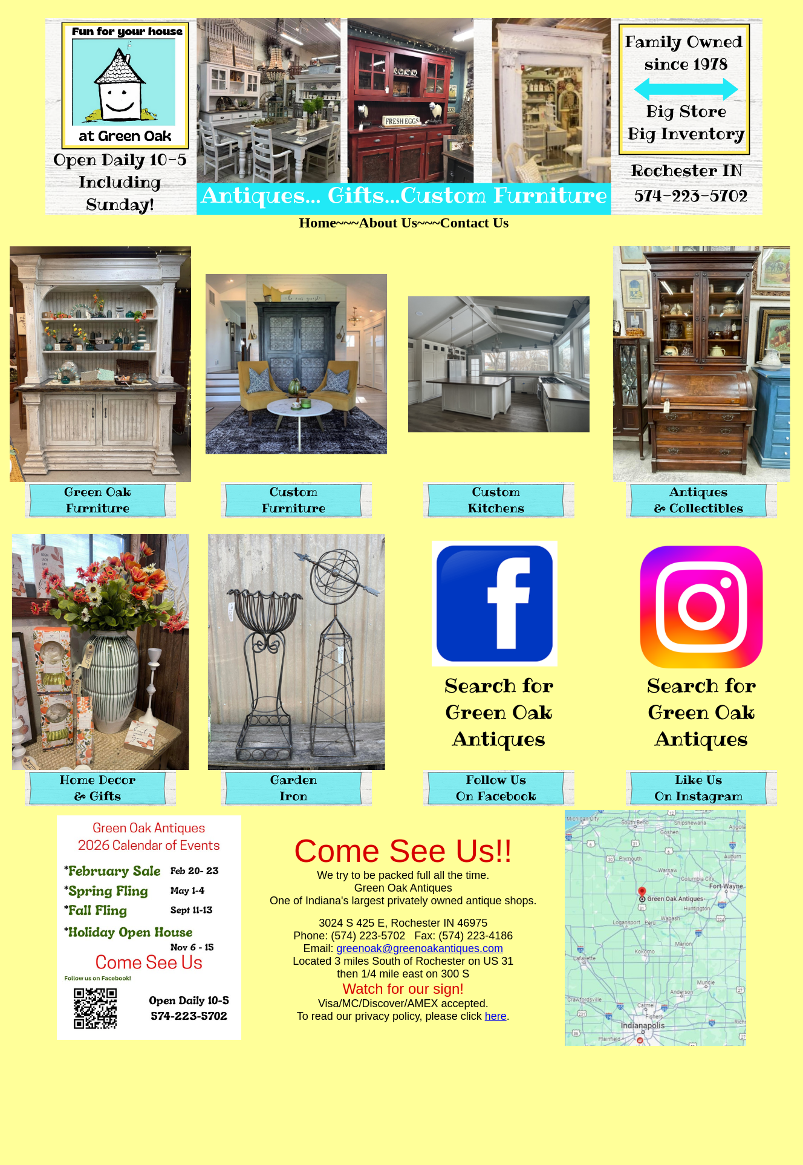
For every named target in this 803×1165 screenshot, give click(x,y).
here (496, 1016)
